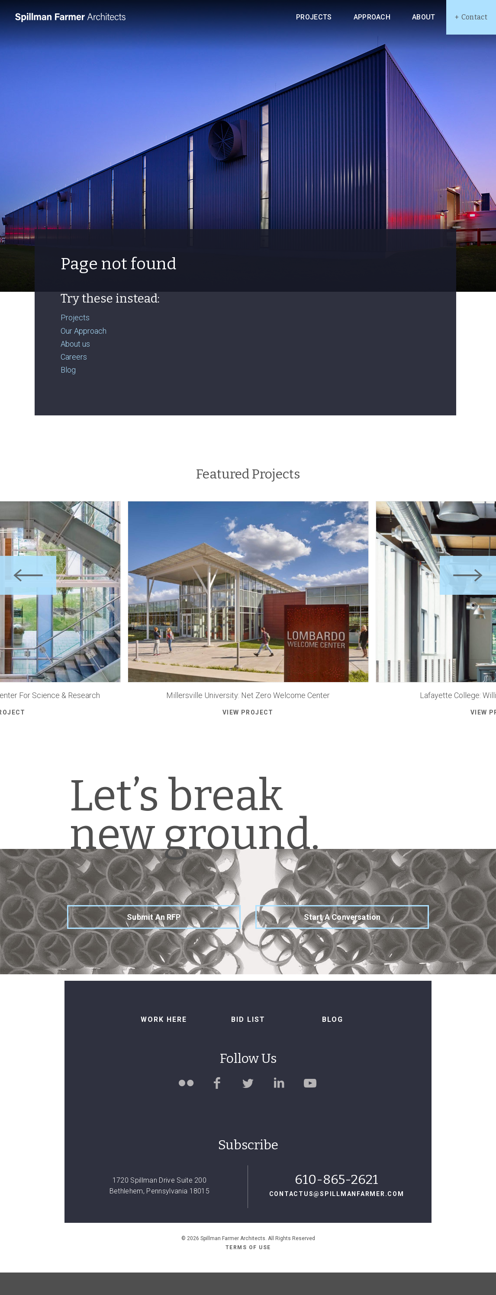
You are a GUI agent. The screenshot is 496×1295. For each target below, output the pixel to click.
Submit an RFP (153, 939)
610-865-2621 (336, 1202)
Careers (74, 379)
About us (75, 366)
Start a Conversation (342, 939)
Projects (75, 340)
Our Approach (83, 353)
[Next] (468, 597)
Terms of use (248, 1270)
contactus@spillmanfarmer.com (336, 1216)
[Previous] (28, 597)
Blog (68, 392)
